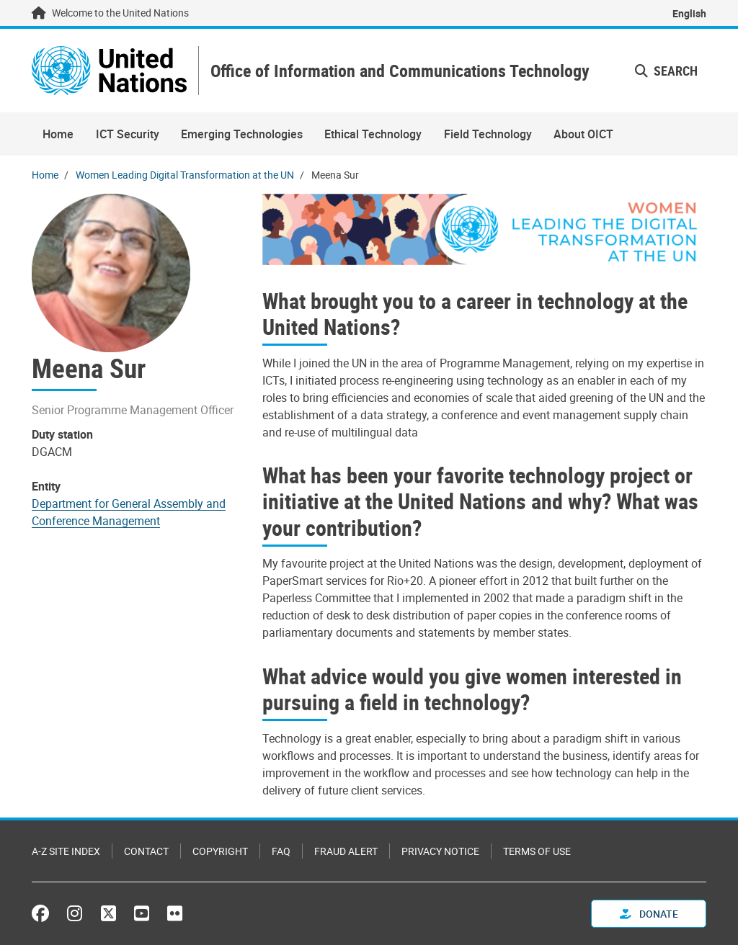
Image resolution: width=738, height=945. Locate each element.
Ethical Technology (373, 134)
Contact (146, 851)
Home (58, 134)
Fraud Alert (346, 851)
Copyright (220, 851)
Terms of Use (537, 851)
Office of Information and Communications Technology (400, 71)
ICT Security (127, 134)
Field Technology (488, 134)
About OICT (583, 134)
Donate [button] (649, 914)
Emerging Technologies (242, 134)
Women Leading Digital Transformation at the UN (185, 175)
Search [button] (666, 70)
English (689, 13)
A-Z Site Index (66, 851)
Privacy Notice (440, 851)
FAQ (281, 851)
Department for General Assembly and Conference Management (129, 512)
